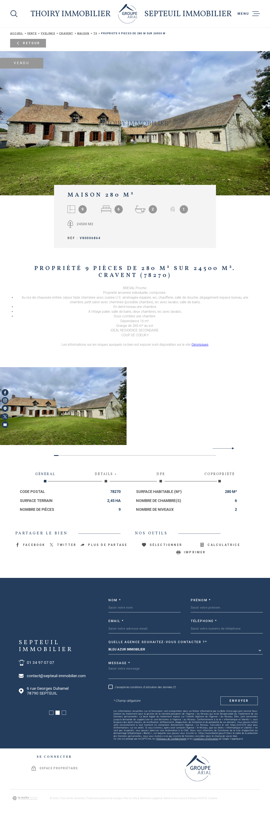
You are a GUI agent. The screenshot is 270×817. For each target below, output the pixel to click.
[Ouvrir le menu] (249, 13)
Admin (167, 798)
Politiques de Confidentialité (171, 739)
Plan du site (131, 798)
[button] (231, 448)
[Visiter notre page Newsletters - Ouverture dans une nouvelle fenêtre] (5, 424)
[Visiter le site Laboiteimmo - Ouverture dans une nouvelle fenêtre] (25, 798)
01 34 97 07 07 (40, 662)
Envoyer (239, 700)
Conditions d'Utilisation (205, 739)
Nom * (114, 600)
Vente (32, 33)
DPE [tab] (161, 477)
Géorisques (200, 345)
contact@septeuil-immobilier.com (56, 676)
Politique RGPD (196, 798)
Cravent (66, 33)
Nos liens (179, 798)
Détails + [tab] (106, 477)
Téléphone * (204, 621)
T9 (95, 33)
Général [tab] (45, 477)
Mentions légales (150, 798)
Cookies (212, 798)
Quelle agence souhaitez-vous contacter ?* (157, 642)
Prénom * (201, 600)
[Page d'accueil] (128, 13)
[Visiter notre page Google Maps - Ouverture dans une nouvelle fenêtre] (5, 408)
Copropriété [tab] (220, 477)
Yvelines (48, 33)
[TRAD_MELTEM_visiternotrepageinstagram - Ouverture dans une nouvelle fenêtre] (5, 400)
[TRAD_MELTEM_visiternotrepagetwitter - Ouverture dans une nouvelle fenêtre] (5, 416)
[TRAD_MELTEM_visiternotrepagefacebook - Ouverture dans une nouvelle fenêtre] (5, 392)
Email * (116, 621)
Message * (119, 663)
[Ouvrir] (14, 13)
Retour (28, 43)
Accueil (16, 33)
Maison (83, 33)
